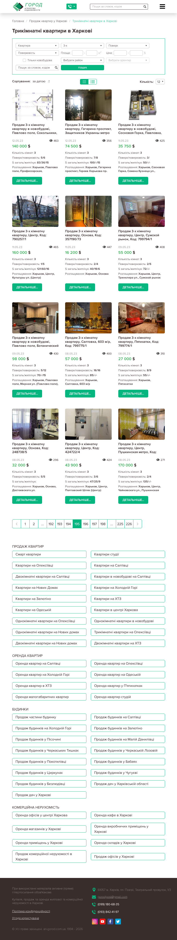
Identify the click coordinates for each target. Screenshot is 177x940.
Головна (18, 21)
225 (120, 524)
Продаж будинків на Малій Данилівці (124, 739)
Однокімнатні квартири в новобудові (124, 621)
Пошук (82, 67)
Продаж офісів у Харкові (114, 856)
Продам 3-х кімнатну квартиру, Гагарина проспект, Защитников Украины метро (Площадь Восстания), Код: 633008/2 (88, 133)
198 (102, 524)
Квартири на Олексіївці (34, 565)
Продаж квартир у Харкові (48, 21)
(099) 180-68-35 (108, 904)
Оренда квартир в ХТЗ (34, 686)
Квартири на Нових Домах (37, 587)
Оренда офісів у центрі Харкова (41, 815)
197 (94, 524)
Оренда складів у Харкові (115, 843)
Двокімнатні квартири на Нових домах (46, 643)
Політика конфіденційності (31, 911)
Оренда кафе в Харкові (113, 815)
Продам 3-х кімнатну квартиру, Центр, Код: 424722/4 (82, 448)
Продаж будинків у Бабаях (115, 761)
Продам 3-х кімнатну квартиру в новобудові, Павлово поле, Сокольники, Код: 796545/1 (34, 131)
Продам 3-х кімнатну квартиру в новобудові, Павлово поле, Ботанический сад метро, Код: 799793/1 (35, 344)
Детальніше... (27, 181)
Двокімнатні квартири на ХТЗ (117, 643)
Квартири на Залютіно (33, 599)
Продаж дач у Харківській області (121, 784)
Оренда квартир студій (112, 697)
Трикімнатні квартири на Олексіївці (122, 632)
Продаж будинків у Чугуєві (116, 773)
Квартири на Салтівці (111, 565)
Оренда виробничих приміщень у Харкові (121, 829)
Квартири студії (106, 554)
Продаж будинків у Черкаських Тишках (47, 750)
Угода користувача (25, 918)
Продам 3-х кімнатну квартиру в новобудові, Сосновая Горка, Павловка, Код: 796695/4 (140, 131)
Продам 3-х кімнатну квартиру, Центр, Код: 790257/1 (29, 235)
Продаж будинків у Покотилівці (41, 761)
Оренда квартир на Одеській (117, 674)
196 (85, 524)
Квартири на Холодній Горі (115, 587)
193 (59, 524)
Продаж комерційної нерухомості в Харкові (44, 856)
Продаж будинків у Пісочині (38, 739)
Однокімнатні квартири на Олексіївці (45, 621)
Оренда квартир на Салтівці (38, 663)
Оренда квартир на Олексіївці (118, 663)
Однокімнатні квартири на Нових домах (47, 632)
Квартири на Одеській (33, 610)
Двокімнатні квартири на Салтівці (43, 576)
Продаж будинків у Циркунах (39, 773)
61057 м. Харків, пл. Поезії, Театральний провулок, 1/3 (134, 890)
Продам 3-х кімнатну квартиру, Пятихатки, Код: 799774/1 (138, 342)
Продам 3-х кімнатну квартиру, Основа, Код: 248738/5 (30, 448)
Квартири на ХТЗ (107, 599)
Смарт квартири (28, 554)
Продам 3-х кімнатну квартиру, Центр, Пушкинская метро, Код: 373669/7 (137, 450)
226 (129, 524)
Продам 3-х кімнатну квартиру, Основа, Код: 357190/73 (83, 235)
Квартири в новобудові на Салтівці (122, 576)
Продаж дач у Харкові (33, 795)
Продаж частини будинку (36, 717)
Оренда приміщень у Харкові (39, 843)
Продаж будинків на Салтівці (117, 717)
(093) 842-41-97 (108, 912)
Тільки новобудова (37, 60)
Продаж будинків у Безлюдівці (40, 784)
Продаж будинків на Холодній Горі (43, 728)
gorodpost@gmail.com (112, 897)
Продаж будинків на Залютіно (118, 728)
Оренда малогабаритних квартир (42, 697)
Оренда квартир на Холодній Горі (43, 674)
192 (51, 524)
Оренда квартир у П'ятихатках (118, 686)
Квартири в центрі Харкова (116, 610)
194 (68, 524)
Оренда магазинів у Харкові (38, 829)
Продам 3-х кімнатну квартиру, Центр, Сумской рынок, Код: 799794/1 (138, 235)
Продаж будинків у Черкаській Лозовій (126, 750)
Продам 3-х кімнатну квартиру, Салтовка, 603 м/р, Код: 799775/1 (88, 342)
